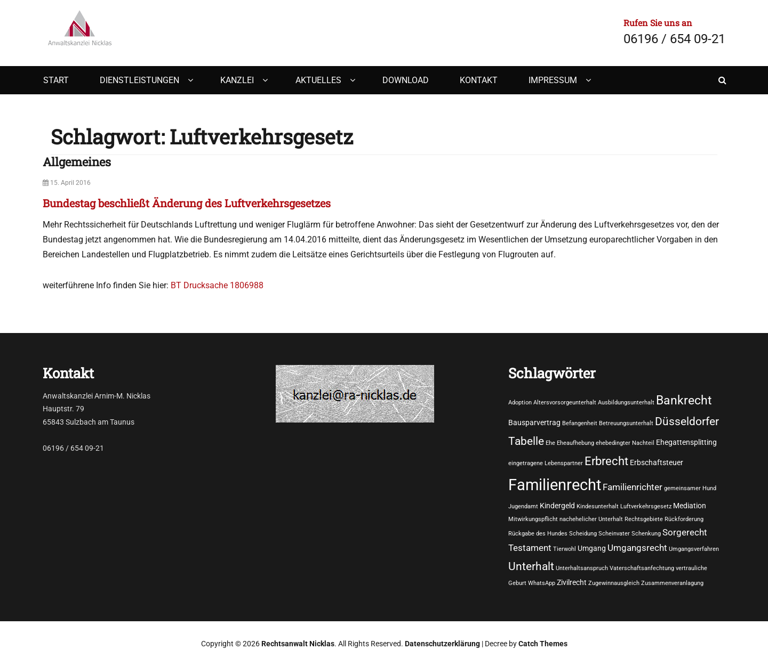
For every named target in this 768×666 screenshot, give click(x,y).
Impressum (553, 80)
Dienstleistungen (139, 80)
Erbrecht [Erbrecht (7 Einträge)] (606, 461)
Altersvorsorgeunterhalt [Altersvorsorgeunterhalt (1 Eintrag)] (564, 402)
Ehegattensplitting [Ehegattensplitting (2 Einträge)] (686, 442)
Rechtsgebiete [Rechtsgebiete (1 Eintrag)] (644, 519)
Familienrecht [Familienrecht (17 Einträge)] (554, 485)
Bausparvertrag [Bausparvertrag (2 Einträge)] (534, 422)
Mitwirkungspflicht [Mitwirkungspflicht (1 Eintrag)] (533, 519)
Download (405, 80)
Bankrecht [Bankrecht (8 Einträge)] (684, 400)
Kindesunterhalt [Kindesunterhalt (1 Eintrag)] (598, 506)
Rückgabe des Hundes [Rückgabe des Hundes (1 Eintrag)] (537, 533)
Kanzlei (237, 80)
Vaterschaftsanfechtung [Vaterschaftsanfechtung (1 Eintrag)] (642, 568)
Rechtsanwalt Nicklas (297, 643)
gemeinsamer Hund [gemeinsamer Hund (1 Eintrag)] (690, 488)
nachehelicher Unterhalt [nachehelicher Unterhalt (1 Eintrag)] (591, 519)
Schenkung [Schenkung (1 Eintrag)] (646, 533)
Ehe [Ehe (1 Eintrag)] (550, 443)
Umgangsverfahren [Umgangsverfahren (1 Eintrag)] (694, 549)
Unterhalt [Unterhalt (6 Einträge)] (531, 566)
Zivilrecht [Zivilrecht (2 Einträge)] (572, 582)
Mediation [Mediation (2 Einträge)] (689, 505)
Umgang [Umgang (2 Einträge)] (592, 548)
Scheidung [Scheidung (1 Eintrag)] (583, 533)
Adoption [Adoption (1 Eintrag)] (520, 402)
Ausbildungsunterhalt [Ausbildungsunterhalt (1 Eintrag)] (626, 402)
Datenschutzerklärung (442, 643)
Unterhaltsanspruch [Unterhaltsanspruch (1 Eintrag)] (582, 568)
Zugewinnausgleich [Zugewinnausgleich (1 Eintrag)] (613, 583)
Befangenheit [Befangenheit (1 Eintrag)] (579, 423)
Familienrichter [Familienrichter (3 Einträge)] (632, 487)
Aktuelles (318, 80)
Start (56, 80)
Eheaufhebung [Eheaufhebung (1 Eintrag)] (575, 443)
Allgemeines (77, 161)
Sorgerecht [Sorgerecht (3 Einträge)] (684, 532)
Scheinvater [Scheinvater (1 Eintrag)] (614, 533)
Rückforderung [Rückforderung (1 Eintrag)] (684, 519)
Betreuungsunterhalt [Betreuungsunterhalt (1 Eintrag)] (626, 423)
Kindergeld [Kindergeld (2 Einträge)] (557, 505)
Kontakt (479, 80)
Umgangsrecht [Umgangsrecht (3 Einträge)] (637, 548)
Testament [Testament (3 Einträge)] (529, 548)
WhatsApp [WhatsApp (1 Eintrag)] (541, 583)
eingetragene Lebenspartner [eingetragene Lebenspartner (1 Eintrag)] (545, 463)
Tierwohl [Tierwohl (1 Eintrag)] (564, 549)
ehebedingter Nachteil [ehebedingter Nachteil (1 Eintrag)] (625, 443)
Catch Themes (542, 643)
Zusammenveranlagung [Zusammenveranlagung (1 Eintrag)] (672, 583)
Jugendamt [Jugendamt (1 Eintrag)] (523, 506)
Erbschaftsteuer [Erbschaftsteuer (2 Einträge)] (656, 462)
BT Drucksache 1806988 (217, 285)
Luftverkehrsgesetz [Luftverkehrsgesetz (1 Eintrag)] (645, 506)
